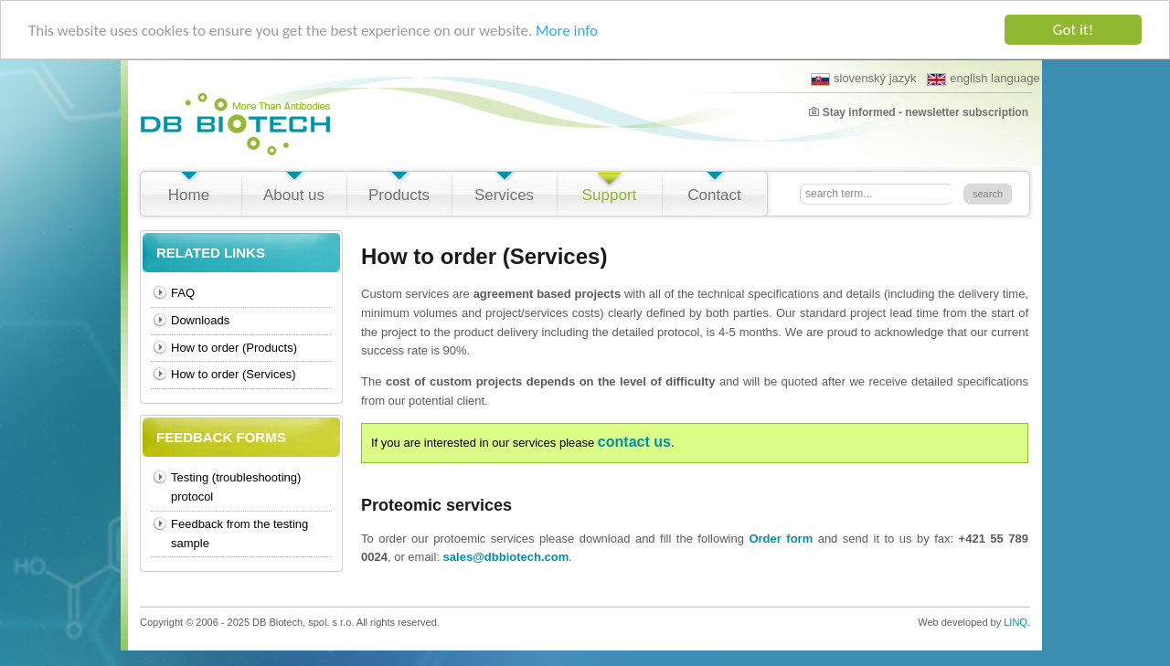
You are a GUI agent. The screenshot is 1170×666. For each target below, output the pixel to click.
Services (504, 195)
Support (609, 195)
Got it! (1073, 29)
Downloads (200, 320)
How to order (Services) (233, 374)
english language (983, 78)
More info (567, 29)
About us (293, 195)
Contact (714, 195)
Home (188, 195)
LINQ (1015, 622)
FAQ (183, 293)
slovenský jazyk (863, 78)
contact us (634, 441)
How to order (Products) (234, 347)
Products (399, 195)
